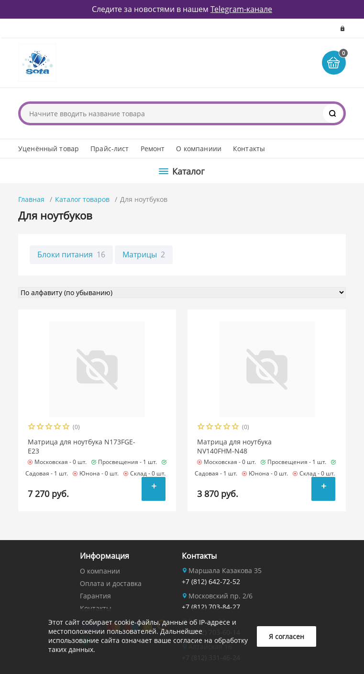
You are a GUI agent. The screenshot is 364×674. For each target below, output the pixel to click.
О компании (100, 570)
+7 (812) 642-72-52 (211, 581)
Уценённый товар (48, 148)
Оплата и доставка (111, 583)
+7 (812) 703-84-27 (211, 606)
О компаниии (198, 148)
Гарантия (95, 595)
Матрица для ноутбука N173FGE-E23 (81, 446)
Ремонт (153, 148)
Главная (31, 199)
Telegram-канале (241, 9)
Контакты (249, 148)
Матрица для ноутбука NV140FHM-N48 (234, 446)
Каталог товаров (82, 199)
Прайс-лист (109, 148)
